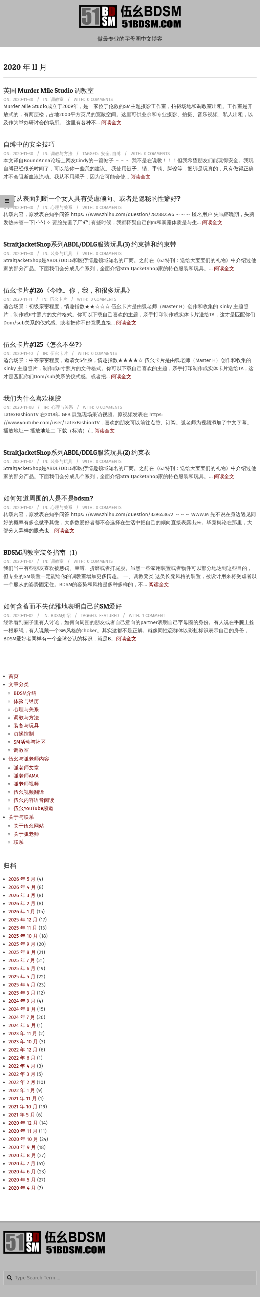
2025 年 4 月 (22, 985)
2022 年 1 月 (21, 1090)
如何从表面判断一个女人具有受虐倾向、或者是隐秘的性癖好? (91, 199)
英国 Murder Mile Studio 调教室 (48, 90)
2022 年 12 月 (23, 1050)
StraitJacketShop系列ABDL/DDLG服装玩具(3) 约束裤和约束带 (89, 244)
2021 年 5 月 (21, 1115)
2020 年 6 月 (22, 1172)
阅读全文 (111, 123)
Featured (109, 615)
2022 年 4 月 (22, 1066)
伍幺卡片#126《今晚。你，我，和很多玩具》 (68, 290)
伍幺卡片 (58, 299)
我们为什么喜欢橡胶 (32, 398)
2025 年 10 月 (23, 936)
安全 (105, 153)
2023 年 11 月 (22, 1033)
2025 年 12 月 (23, 920)
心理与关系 (61, 207)
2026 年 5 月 (22, 879)
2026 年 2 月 (22, 903)
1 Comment (153, 615)
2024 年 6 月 (22, 1025)
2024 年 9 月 (22, 1001)
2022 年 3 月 (22, 1074)
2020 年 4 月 (22, 1188)
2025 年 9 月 (22, 944)
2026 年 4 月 (22, 887)
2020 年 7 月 (22, 1164)
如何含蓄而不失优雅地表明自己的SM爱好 (62, 606)
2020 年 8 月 (22, 1155)
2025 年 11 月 (22, 928)
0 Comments (100, 99)
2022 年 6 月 (22, 1058)
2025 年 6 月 (22, 968)
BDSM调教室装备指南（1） (42, 552)
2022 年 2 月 (22, 1082)
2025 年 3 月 (22, 993)
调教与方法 (61, 153)
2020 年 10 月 (23, 1139)
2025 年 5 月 (22, 977)
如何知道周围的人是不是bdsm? (48, 498)
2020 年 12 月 (23, 1123)
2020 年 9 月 (22, 1147)
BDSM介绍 (61, 615)
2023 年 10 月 (23, 1042)
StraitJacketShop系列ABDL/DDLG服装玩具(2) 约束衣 (77, 452)
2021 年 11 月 (22, 1099)
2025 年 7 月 (21, 960)
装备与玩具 (61, 253)
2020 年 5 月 (22, 1180)
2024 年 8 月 (22, 1009)
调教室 (57, 99)
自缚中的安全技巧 (29, 144)
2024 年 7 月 (21, 1017)
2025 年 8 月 (22, 952)
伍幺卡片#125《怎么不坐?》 (44, 344)
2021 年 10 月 (23, 1107)
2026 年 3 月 (22, 895)
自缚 (116, 153)
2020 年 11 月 (23, 1131)
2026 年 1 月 (21, 912)
